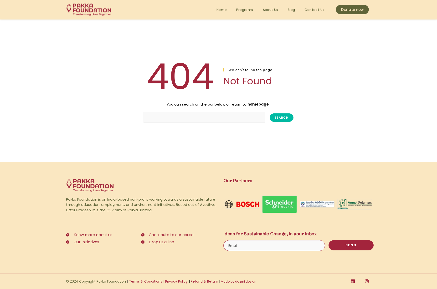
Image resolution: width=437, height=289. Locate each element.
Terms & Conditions (144, 281)
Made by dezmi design (237, 281)
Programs (244, 5)
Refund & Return (203, 281)
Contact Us (314, 5)
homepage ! (259, 104)
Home (221, 5)
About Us (270, 5)
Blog (291, 5)
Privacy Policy (175, 281)
